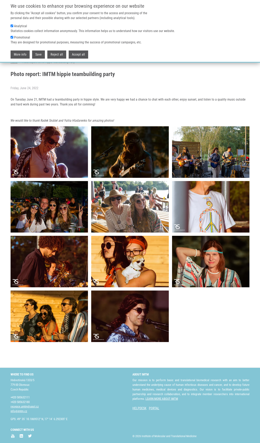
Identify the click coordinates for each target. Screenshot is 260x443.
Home (14, 78)
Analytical (20, 26)
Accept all (78, 54)
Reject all (57, 54)
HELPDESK (139, 408)
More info (20, 54)
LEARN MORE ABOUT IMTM (161, 399)
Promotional (22, 37)
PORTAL (154, 408)
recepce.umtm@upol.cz (25, 407)
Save (38, 54)
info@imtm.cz (19, 411)
